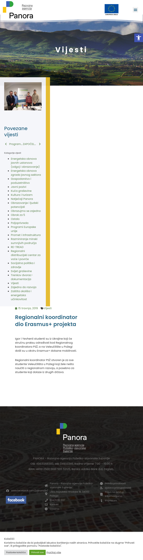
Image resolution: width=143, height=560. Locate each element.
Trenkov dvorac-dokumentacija (22, 277)
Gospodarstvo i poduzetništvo (21, 181)
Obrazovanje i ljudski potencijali (24, 205)
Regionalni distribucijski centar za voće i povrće (25, 255)
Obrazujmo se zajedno (26, 211)
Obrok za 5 (18, 215)
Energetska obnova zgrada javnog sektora (26, 173)
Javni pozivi (18, 187)
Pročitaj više (53, 552)
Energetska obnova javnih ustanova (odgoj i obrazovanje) (25, 163)
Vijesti (15, 283)
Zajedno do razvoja (23, 287)
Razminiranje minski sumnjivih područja (24, 241)
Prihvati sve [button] (37, 552)
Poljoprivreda (19, 223)
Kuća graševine (21, 191)
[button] (138, 37)
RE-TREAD (17, 247)
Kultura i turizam (22, 195)
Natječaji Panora (22, 199)
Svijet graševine (21, 271)
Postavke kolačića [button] (16, 552)
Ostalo (15, 219)
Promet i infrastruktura (26, 235)
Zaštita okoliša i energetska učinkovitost (21, 295)
